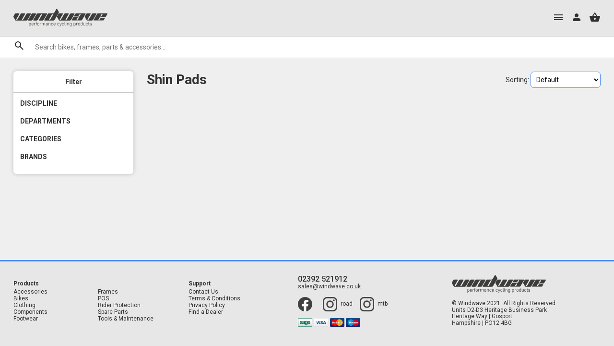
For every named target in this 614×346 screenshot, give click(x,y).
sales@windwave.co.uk (329, 287)
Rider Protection (119, 305)
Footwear (25, 319)
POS (103, 299)
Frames (108, 292)
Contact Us (203, 292)
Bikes (20, 299)
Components (30, 312)
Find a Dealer (206, 312)
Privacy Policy (207, 305)
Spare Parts (113, 312)
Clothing (24, 305)
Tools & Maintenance (126, 319)
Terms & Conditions (214, 299)
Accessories (30, 292)
